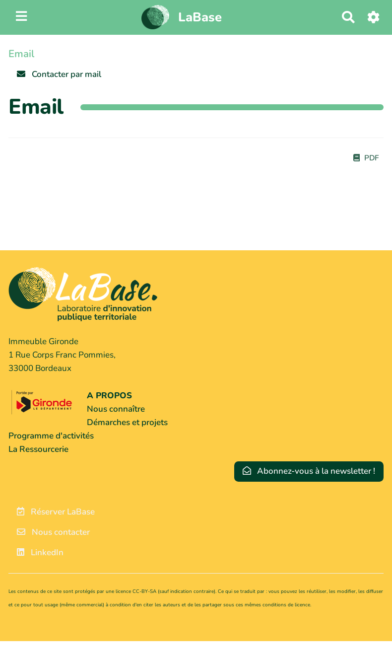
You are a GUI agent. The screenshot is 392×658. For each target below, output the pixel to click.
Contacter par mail (59, 74)
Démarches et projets (127, 422)
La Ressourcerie (38, 449)
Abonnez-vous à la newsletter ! (309, 471)
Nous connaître (116, 409)
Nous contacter (53, 532)
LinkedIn (40, 552)
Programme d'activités (51, 435)
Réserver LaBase (56, 511)
